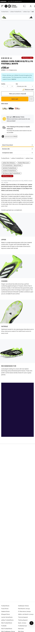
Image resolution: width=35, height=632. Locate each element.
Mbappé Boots (5, 614)
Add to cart (14, 99)
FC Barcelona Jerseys (24, 611)
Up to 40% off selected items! (12, 1)
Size (17, 83)
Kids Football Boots (6, 628)
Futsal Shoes (4, 608)
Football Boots (5, 11)
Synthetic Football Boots (9, 168)
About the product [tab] (7, 145)
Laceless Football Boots (9, 170)
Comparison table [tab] (7, 152)
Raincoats (21, 628)
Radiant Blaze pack (23, 162)
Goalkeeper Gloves (23, 605)
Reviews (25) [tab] (6, 148)
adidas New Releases (9, 162)
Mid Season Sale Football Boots (11, 173)
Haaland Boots (5, 611)
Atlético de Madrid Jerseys (25, 614)
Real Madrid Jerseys (24, 608)
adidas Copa (26, 11)
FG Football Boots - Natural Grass (12, 165)
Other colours (4, 103)
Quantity (3, 83)
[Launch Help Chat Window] (31, 623)
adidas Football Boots (15, 11)
